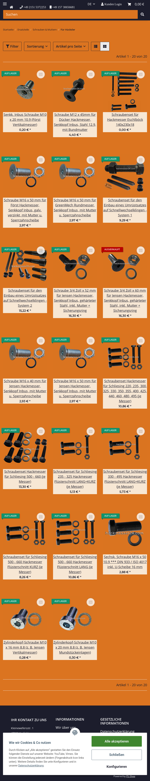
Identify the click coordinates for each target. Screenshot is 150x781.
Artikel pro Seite (69, 46)
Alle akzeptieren (116, 741)
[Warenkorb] (136, 4)
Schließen (116, 755)
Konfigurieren (116, 767)
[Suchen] (70, 14)
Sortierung (35, 46)
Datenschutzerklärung (117, 731)
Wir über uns (66, 727)
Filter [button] (12, 46)
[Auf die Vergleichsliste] (41, 74)
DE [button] (90, 4)
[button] (111, 4)
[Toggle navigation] (5, 2)
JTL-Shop (130, 776)
